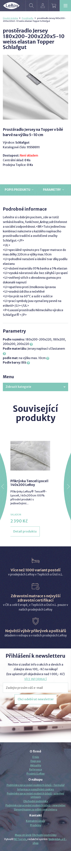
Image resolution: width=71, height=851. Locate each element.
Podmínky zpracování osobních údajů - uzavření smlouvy (35, 795)
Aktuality (35, 765)
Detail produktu (25, 531)
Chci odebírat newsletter (36, 699)
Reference (35, 769)
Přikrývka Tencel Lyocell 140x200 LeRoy (29, 483)
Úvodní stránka (10, 18)
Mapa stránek (23, 835)
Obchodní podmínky (35, 801)
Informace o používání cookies (35, 789)
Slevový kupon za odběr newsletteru (35, 809)
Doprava (35, 761)
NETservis (20, 839)
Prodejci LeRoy (35, 773)
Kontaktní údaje (35, 821)
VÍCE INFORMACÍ (35, 679)
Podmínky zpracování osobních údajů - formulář (36, 785)
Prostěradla (27, 18)
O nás (35, 757)
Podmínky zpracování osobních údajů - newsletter (35, 805)
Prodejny (35, 825)
